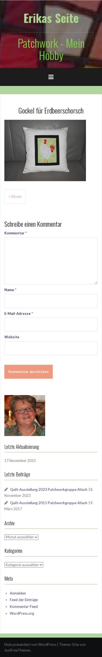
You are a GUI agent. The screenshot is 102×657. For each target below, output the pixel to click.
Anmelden (18, 593)
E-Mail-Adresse (18, 313)
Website (11, 337)
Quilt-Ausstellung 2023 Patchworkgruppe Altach (48, 489)
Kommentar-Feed (24, 606)
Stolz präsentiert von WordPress (30, 644)
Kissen (16, 196)
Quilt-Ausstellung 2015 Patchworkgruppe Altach (48, 503)
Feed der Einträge (24, 600)
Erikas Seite (51, 17)
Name (10, 290)
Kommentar (15, 233)
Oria (75, 644)
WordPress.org (22, 613)
